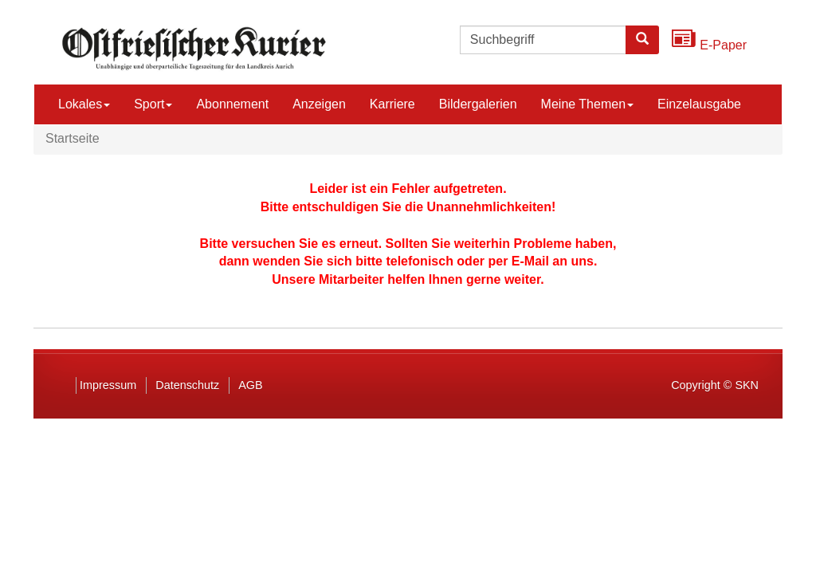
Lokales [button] (84, 104)
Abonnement (232, 104)
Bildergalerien (478, 104)
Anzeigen (319, 104)
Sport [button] (153, 104)
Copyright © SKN (715, 385)
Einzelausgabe (699, 104)
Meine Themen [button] (587, 104)
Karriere (392, 104)
